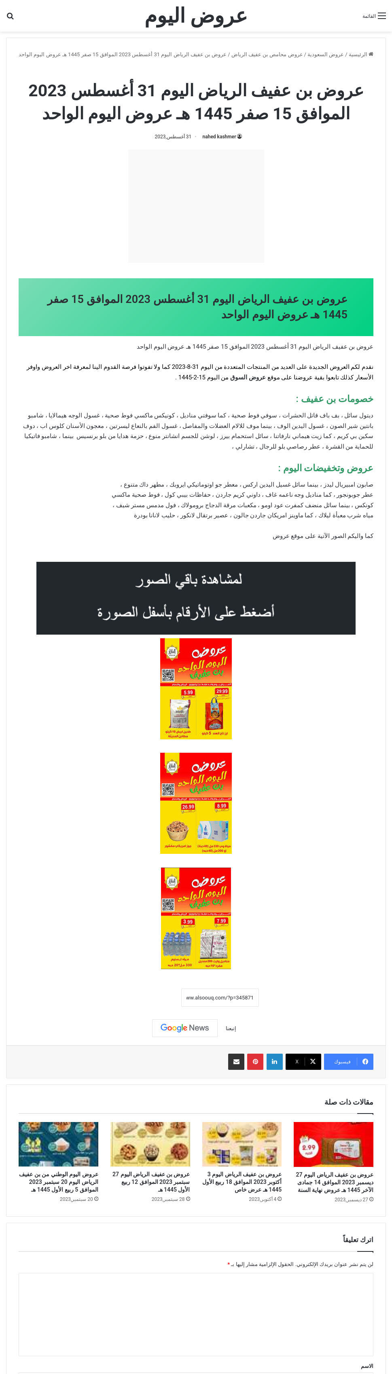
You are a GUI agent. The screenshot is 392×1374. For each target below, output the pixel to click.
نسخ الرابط (156, 998)
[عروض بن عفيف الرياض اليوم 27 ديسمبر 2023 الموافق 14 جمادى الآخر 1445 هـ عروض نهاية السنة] (333, 1144)
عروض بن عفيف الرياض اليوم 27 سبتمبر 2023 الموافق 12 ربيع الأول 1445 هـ (151, 1182)
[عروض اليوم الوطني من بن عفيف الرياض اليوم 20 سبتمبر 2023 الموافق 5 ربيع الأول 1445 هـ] (58, 1144)
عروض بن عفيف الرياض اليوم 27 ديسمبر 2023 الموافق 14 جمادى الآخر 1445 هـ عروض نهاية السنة (334, 1182)
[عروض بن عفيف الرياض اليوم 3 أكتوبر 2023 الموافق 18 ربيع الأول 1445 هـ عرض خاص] (242, 1144)
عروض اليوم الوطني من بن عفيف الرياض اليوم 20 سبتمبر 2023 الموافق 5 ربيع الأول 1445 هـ (58, 1182)
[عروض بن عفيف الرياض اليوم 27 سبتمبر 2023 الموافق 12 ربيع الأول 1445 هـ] (150, 1144)
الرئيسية (361, 54)
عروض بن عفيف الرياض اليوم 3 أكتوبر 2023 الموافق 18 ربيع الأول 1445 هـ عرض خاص (242, 1182)
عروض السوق (248, 377)
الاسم (367, 1366)
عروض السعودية (325, 54)
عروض (281, 536)
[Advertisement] (196, 206)
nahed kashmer (219, 137)
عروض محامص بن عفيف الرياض (267, 54)
